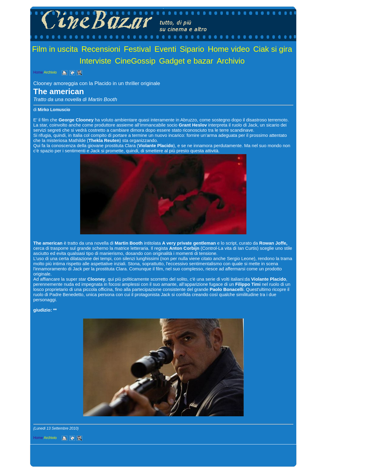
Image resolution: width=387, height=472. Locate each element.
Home (38, 72)
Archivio (231, 60)
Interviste (96, 60)
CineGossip (135, 60)
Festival (137, 49)
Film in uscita (55, 49)
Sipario (192, 49)
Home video (229, 49)
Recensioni (100, 49)
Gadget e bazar (186, 60)
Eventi (165, 49)
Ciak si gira (272, 49)
